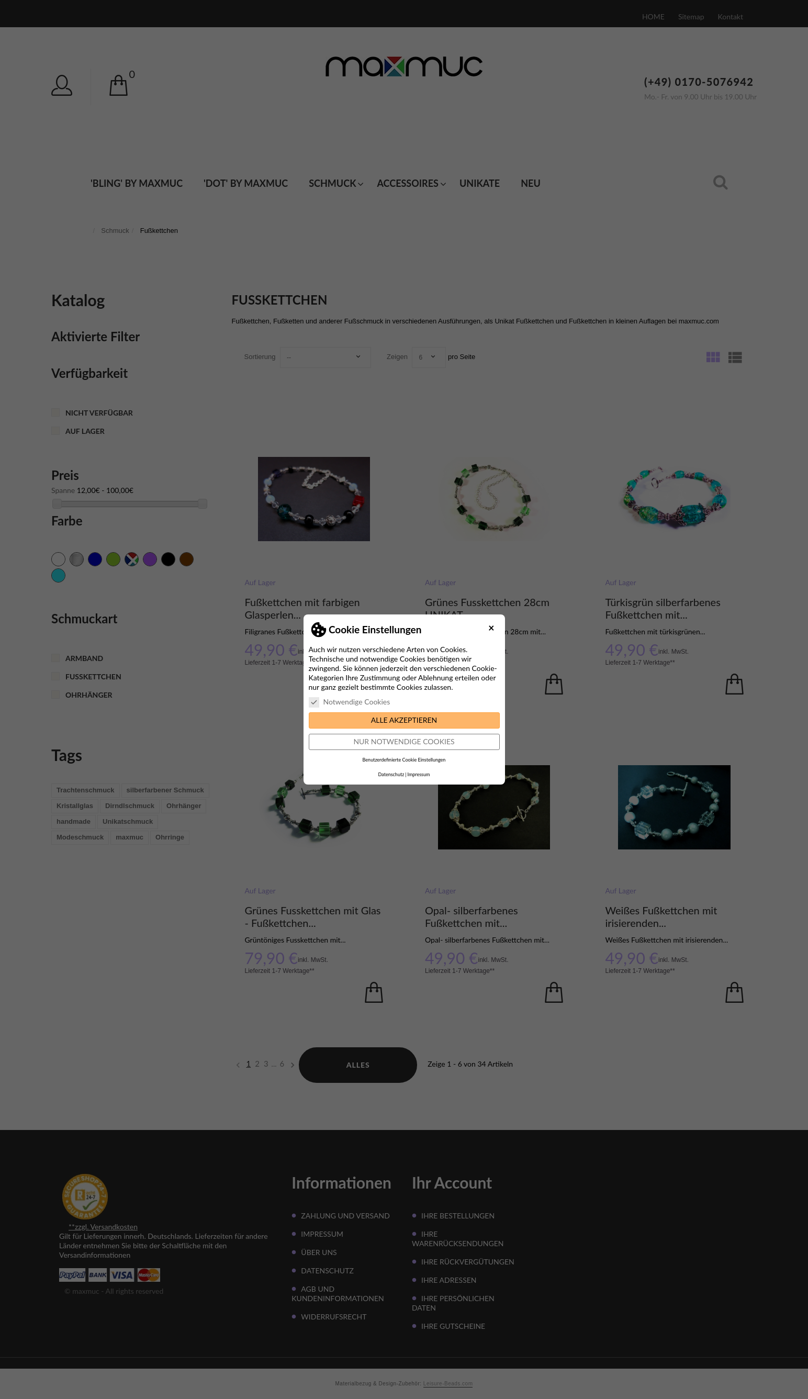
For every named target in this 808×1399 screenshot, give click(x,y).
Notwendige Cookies (349, 702)
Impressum (418, 774)
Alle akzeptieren (404, 719)
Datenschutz (391, 774)
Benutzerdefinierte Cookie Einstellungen (404, 760)
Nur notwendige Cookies (403, 741)
